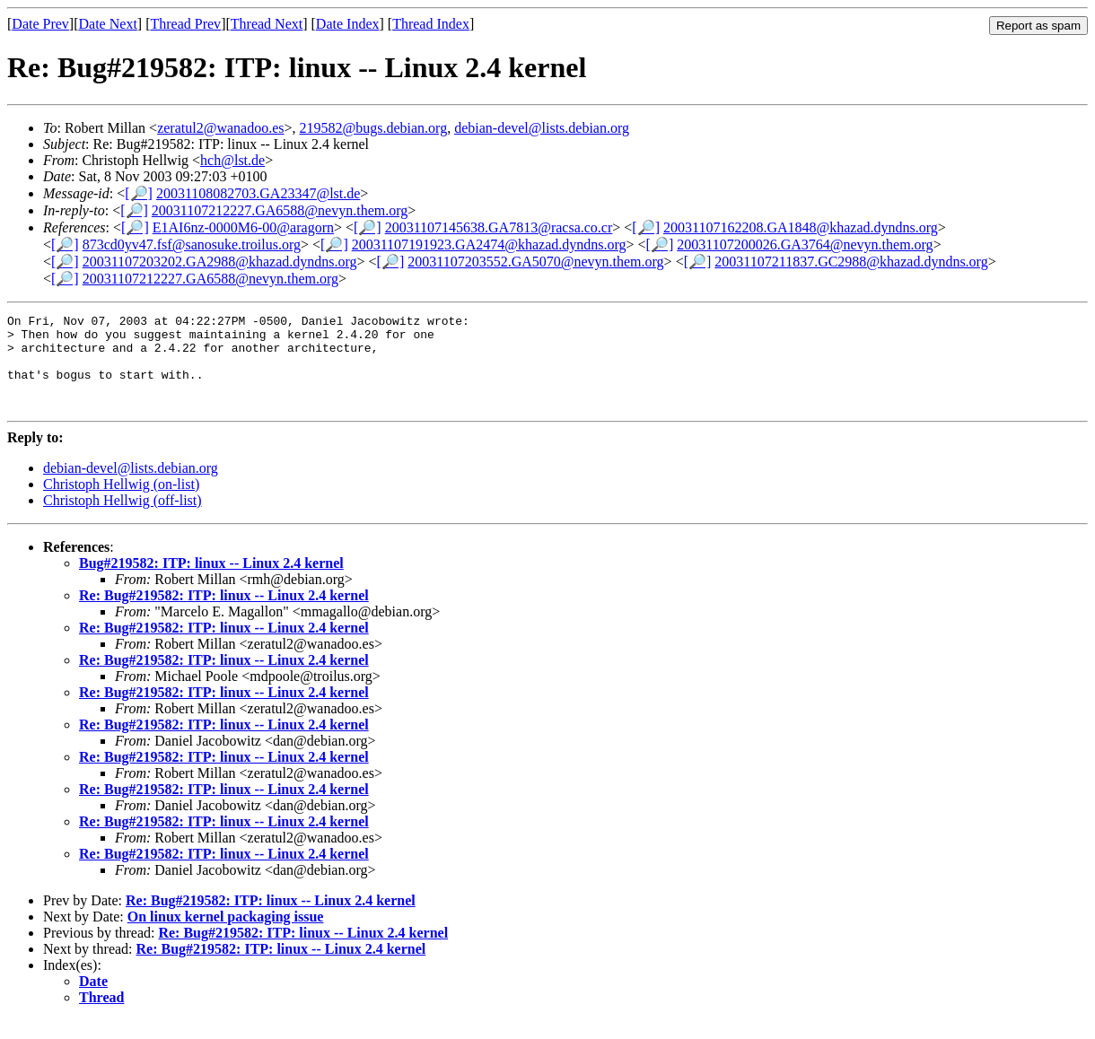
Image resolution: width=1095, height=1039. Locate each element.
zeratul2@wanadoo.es (220, 127)
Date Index (348, 23)
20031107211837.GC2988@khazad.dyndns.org (850, 261)
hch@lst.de (232, 160)
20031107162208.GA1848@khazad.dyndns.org (800, 227)
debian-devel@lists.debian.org (541, 127)
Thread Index (430, 23)
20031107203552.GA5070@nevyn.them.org (535, 261)
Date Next (108, 23)
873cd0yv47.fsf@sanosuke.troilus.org (192, 244)
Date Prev (40, 23)
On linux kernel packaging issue (225, 935)
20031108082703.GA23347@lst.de (258, 193)
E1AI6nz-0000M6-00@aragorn (243, 227)
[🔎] (139, 193)
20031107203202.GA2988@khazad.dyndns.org (220, 261)
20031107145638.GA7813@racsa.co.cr (499, 227)
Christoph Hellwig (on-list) (121, 503)
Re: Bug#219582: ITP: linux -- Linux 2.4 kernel (224, 614)
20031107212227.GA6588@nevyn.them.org (279, 210)
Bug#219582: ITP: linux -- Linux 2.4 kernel (211, 581)
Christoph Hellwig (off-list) (122, 519)
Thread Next (266, 23)
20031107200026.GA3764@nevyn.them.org (805, 244)
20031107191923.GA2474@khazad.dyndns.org (489, 244)
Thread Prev (185, 23)
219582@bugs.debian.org (374, 127)
